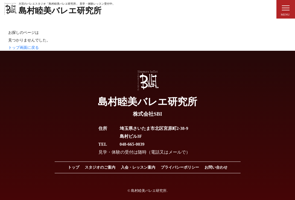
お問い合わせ (216, 167)
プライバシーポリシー (180, 167)
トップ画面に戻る (23, 48)
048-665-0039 (132, 144)
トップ (73, 167)
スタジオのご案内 (100, 167)
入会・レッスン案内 (138, 167)
